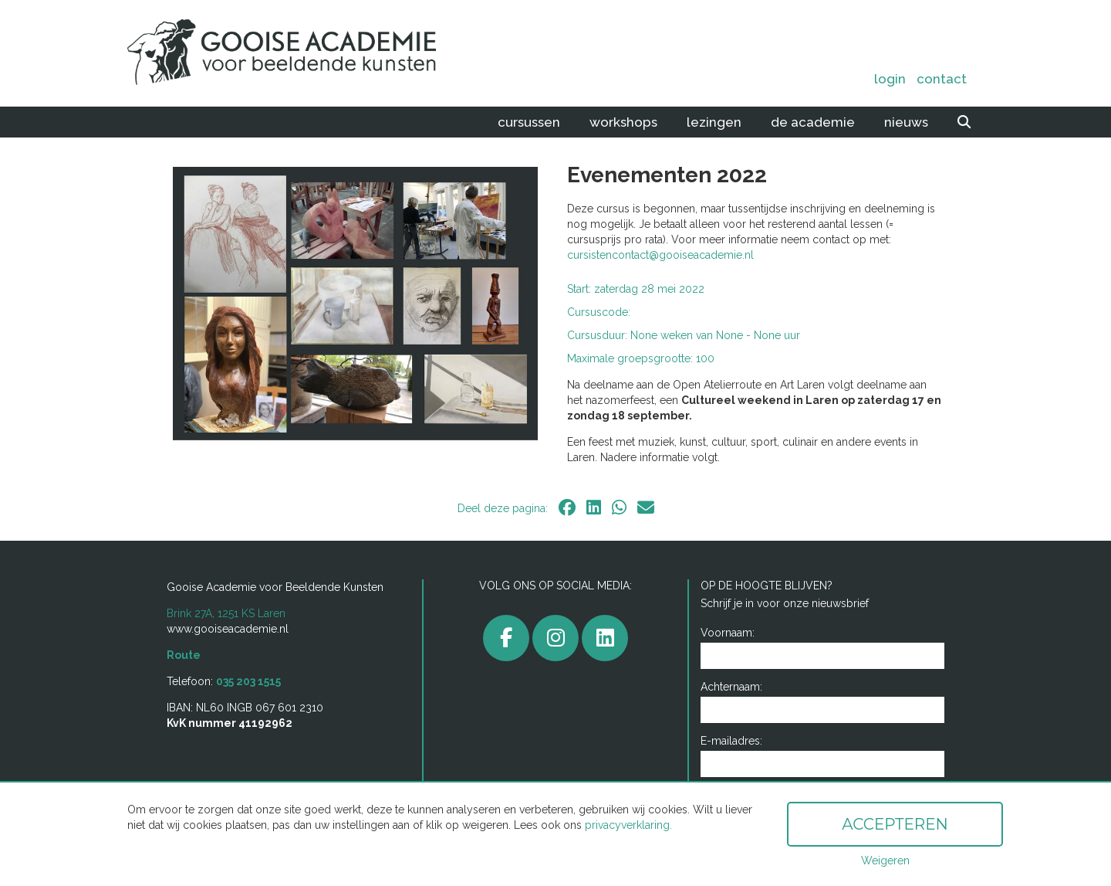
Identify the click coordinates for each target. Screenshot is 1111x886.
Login (890, 79)
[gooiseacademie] (555, 638)
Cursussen (529, 122)
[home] (299, 53)
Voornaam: (728, 632)
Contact (942, 79)
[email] (645, 507)
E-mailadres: (731, 741)
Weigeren (885, 860)
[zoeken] (964, 122)
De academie (813, 122)
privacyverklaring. (628, 825)
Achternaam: (731, 687)
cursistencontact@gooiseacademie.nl (660, 255)
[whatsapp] (619, 507)
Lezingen (714, 122)
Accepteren (895, 824)
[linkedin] (593, 507)
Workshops (623, 122)
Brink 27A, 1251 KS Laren (226, 613)
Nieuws (906, 122)
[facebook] (567, 507)
